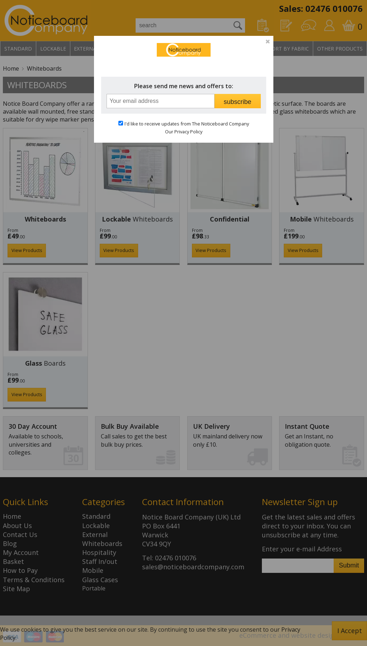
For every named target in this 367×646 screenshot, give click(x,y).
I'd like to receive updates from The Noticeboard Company (186, 123)
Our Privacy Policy (183, 131)
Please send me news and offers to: (183, 86)
